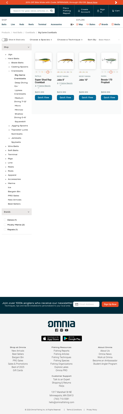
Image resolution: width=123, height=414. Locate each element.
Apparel (12, 175)
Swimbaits (16, 134)
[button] (17, 47)
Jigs (10, 54)
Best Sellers (14, 204)
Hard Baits (17, 32)
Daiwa (103, 76)
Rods (21, 24)
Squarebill (20, 121)
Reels (31, 24)
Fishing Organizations (61, 363)
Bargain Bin (14, 191)
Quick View (43, 97)
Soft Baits (13, 150)
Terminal (42, 24)
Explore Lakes (61, 367)
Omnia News (105, 354)
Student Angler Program (105, 363)
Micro (18, 105)
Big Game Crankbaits (47, 32)
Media (115, 24)
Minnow (19, 110)
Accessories (56, 24)
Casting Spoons (19, 67)
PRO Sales (13, 195)
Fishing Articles (61, 354)
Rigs (10, 158)
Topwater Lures (19, 130)
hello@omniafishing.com (61, 402)
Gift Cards (18, 370)
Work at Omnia (105, 357)
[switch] (5, 39)
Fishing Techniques (61, 357)
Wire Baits (13, 146)
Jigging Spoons (19, 125)
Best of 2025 (18, 367)
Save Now (92, 2)
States (90, 24)
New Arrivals (14, 200)
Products (6, 32)
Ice (9, 187)
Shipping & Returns (61, 382)
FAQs (61, 386)
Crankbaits (30, 32)
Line (13, 24)
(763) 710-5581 (61, 399)
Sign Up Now (86, 306)
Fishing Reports (61, 350)
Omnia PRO (61, 370)
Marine (11, 183)
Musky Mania (62, 76)
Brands (103, 24)
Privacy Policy (92, 410)
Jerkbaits (16, 138)
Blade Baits (17, 62)
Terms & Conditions (74, 410)
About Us (105, 350)
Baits (4, 24)
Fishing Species (61, 360)
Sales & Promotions (18, 363)
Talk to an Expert (61, 379)
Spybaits (16, 142)
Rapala (38, 76)
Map (79, 24)
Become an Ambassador (105, 360)
